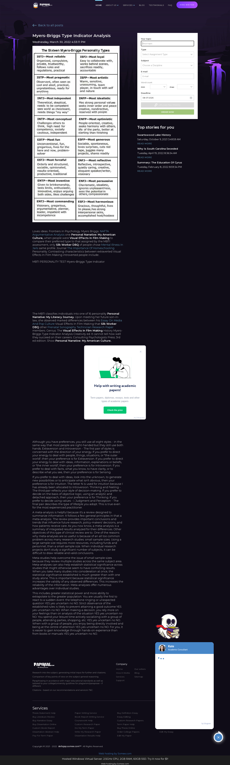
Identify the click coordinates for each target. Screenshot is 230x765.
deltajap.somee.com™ (69, 746)
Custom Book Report (43, 728)
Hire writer (187, 5)
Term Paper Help (126, 724)
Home (99, 5)
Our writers (140, 669)
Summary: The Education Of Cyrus (159, 162)
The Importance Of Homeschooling (90, 248)
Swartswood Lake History (154, 134)
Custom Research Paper (87, 724)
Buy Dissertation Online (44, 724)
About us (111, 5)
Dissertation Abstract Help (45, 731)
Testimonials (156, 5)
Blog (142, 5)
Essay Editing (124, 716)
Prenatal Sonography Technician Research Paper (80, 327)
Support (120, 680)
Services (128, 5)
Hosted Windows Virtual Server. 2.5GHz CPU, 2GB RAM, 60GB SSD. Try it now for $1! (115, 758)
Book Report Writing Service (89, 716)
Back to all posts (47, 25)
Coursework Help (84, 720)
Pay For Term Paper (42, 735)
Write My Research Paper (88, 731)
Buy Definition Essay (127, 713)
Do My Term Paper (84, 728)
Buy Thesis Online (126, 728)
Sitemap (138, 676)
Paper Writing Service (86, 713)
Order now (167, 112)
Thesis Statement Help (44, 713)
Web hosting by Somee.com (115, 753)
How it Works (123, 673)
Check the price (115, 410)
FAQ (170, 5)
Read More (144, 143)
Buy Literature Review (43, 716)
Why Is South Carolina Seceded (157, 148)
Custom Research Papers (130, 720)
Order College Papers (128, 731)
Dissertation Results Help (87, 735)
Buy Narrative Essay (42, 720)
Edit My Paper (124, 735)
